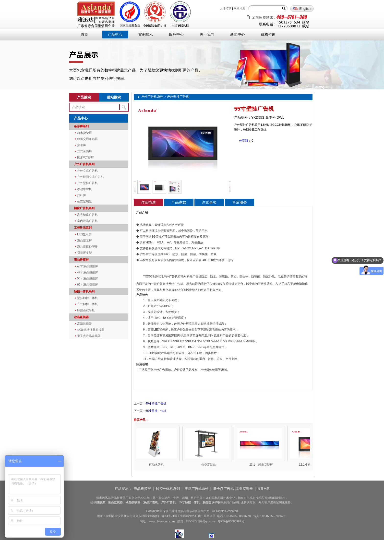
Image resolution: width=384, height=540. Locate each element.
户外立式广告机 (87, 170)
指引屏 (81, 145)
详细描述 (148, 202)
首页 (84, 34)
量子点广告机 (223, 489)
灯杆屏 (81, 195)
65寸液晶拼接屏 (87, 284)
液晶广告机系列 (196, 489)
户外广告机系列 (84, 164)
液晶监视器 (81, 317)
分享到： (245, 140)
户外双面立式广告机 (90, 177)
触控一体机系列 (84, 291)
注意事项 (209, 202)
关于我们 (207, 34)
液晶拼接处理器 (87, 246)
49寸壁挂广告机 (155, 403)
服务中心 (176, 34)
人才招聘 (225, 8)
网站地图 (239, 8)
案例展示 (145, 34)
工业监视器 (244, 489)
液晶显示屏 (84, 240)
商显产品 (263, 489)
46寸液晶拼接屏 (87, 266)
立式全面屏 (84, 151)
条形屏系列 (81, 126)
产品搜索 (84, 97)
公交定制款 (84, 201)
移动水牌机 (84, 189)
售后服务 (239, 202)
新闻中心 (237, 34)
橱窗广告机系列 (84, 208)
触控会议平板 (86, 310)
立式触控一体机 (87, 304)
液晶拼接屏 (81, 259)
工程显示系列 (83, 228)
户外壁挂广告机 (87, 183)
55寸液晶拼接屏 (87, 278)
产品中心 (115, 34)
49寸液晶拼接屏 (87, 272)
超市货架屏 (84, 133)
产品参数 (178, 202)
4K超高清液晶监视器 (90, 330)
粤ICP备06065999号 (230, 521)
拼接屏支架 (84, 252)
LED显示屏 (84, 234)
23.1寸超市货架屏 (262, 464)
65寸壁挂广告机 (155, 411)
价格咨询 (268, 34)
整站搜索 (114, 97)
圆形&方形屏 (85, 157)
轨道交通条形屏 (87, 139)
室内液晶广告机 (87, 221)
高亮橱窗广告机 (87, 215)
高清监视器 (84, 323)
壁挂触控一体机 (87, 298)
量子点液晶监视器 (89, 336)
